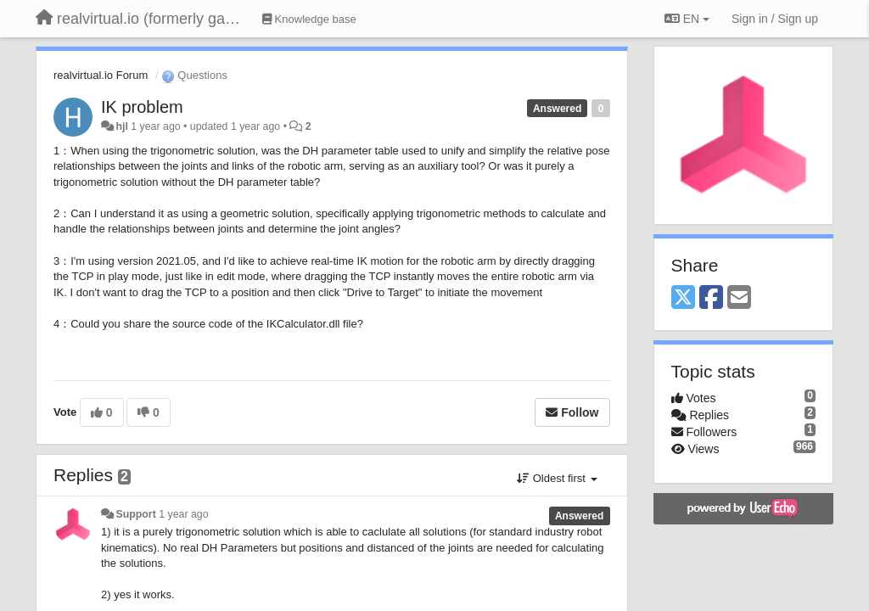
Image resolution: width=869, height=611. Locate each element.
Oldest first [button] (557, 478)
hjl (121, 126)
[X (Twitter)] (683, 298)
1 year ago (183, 514)
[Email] (739, 298)
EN (686, 18)
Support (135, 514)
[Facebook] (711, 298)
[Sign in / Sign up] (775, 18)
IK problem (142, 107)
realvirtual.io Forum (100, 75)
